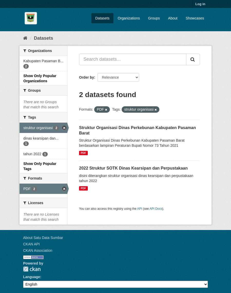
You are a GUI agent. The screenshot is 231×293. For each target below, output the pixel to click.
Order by (86, 77)
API (139, 209)
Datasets (102, 18)
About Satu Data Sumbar (43, 238)
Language (31, 277)
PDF (83, 152)
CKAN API (31, 244)
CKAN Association (37, 250)
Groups (154, 18)
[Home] (25, 38)
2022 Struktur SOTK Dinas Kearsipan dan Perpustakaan (133, 168)
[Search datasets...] (132, 59)
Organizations (129, 18)
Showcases (195, 18)
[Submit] (193, 59)
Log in (200, 4)
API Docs (156, 209)
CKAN (32, 269)
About (173, 18)
